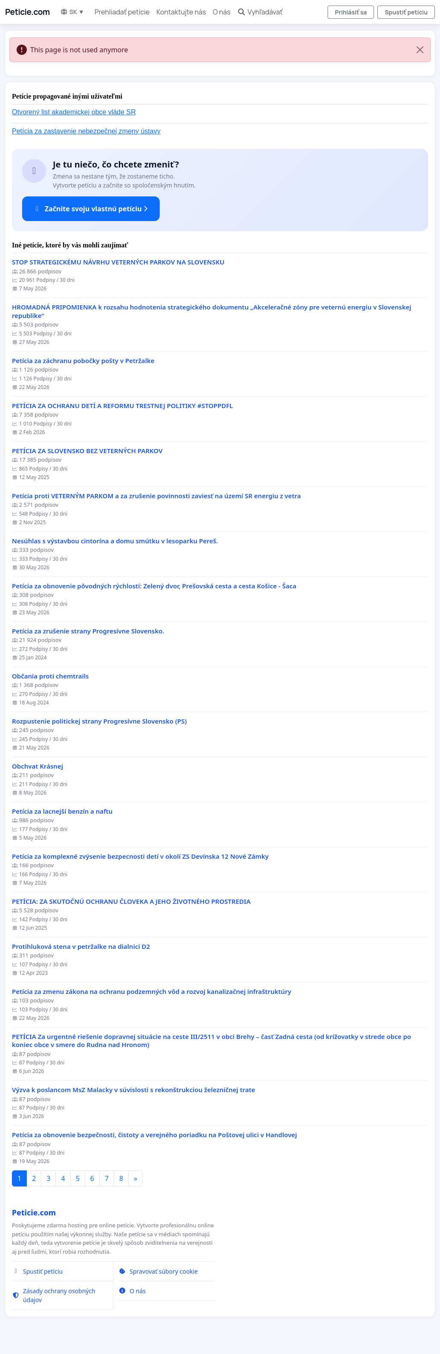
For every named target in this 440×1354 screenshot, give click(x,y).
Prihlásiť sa (351, 12)
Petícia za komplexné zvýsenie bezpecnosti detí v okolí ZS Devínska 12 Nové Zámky (140, 856)
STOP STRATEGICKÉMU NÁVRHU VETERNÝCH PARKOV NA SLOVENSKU (118, 262)
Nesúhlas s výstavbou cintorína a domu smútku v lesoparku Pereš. (115, 541)
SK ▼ (72, 12)
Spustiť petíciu (406, 12)
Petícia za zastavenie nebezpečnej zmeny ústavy (86, 131)
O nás (222, 12)
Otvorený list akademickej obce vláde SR (74, 112)
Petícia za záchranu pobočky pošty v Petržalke (83, 361)
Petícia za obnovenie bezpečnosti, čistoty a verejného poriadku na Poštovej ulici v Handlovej (154, 1135)
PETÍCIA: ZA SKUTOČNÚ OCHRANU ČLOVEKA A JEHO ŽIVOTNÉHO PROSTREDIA (131, 901)
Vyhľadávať (259, 12)
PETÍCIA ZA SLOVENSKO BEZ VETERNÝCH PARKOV (87, 451)
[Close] (420, 50)
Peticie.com (27, 11)
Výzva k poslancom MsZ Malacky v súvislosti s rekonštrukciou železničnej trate (133, 1090)
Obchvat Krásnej (37, 766)
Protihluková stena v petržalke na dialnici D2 (81, 946)
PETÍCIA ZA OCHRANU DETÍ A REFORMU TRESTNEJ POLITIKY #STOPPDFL (122, 406)
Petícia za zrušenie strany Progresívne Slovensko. (88, 631)
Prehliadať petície (122, 12)
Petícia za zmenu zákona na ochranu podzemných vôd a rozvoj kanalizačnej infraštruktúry (151, 992)
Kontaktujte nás (181, 12)
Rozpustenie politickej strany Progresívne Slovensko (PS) (99, 721)
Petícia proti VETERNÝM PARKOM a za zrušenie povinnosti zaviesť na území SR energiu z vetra (156, 496)
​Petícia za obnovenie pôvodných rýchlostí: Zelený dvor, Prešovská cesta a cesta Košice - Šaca (154, 586)
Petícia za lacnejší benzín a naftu (62, 811)
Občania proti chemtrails (50, 676)
